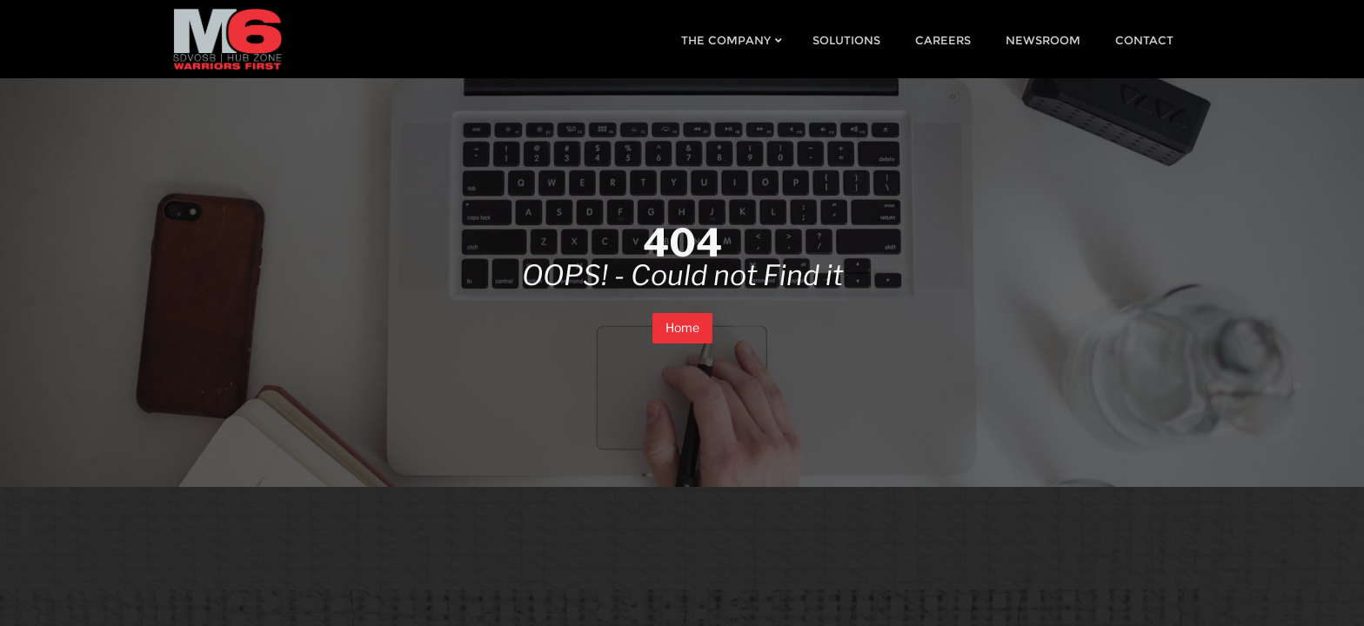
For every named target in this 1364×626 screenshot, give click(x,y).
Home (682, 327)
